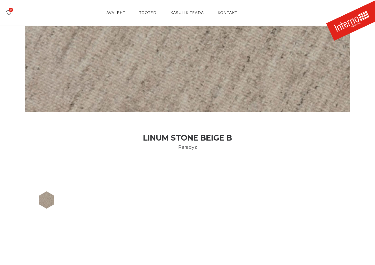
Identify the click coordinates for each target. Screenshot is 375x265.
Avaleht (115, 12)
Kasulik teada (187, 12)
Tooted (148, 12)
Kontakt (227, 12)
